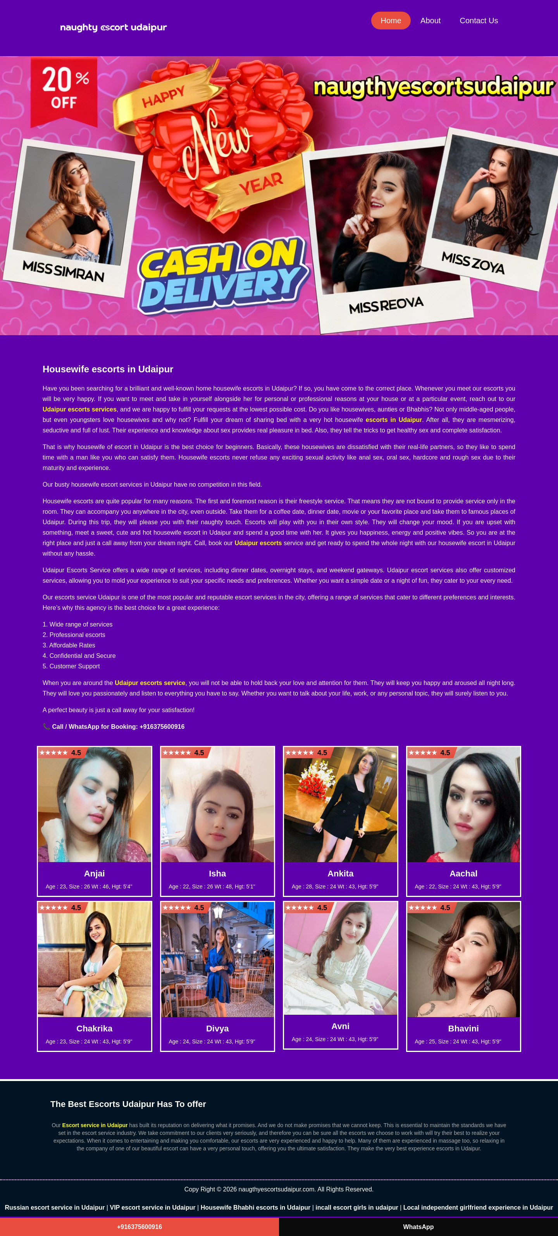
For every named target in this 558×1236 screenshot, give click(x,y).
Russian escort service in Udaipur (55, 1207)
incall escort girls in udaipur (356, 1207)
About (430, 20)
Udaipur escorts (258, 543)
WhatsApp (418, 1227)
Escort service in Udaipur (95, 1125)
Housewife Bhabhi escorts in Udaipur (256, 1207)
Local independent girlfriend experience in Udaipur (478, 1207)
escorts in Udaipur (394, 420)
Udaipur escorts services (80, 409)
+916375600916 (139, 1227)
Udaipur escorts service (150, 683)
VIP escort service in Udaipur (152, 1207)
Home (390, 20)
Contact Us (479, 20)
